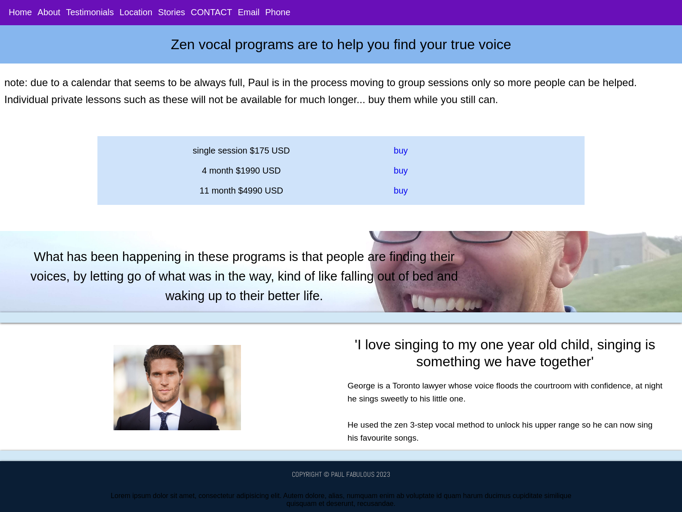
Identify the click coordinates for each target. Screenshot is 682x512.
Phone (278, 13)
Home (20, 13)
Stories (171, 13)
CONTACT (211, 13)
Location (136, 13)
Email (249, 13)
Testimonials (90, 13)
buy (401, 150)
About (48, 13)
